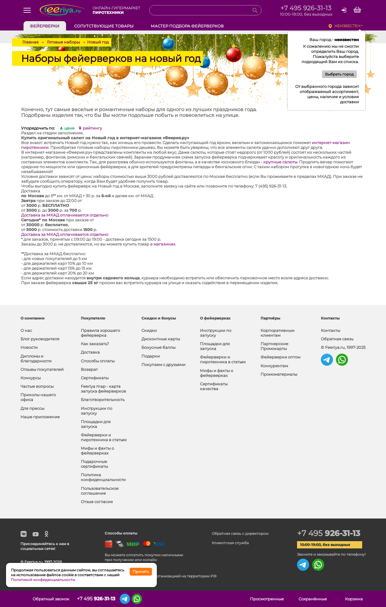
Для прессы (32, 408)
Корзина (354, 598)
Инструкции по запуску (96, 411)
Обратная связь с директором (240, 533)
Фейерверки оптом (280, 357)
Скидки (149, 330)
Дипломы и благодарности (36, 358)
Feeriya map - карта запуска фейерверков (103, 388)
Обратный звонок (51, 598)
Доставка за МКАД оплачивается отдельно (64, 215)
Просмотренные (267, 598)
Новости (29, 347)
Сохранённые (313, 598)
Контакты (330, 330)
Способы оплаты (98, 360)
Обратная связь (337, 338)
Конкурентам (274, 365)
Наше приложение (40, 416)
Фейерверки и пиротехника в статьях (104, 437)
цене (69, 128)
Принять (141, 571)
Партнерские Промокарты (274, 346)
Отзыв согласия (97, 501)
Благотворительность (103, 399)
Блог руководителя (40, 338)
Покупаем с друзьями (163, 364)
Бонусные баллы (158, 347)
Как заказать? (95, 343)
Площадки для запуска (96, 424)
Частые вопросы (37, 386)
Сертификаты (95, 377)
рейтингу (92, 128)
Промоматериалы (279, 374)
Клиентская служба (230, 543)
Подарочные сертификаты (94, 464)
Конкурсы (31, 377)
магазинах (164, 244)
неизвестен (347, 26)
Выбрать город (339, 74)
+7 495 (328, 533)
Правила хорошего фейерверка (100, 333)
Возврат (89, 369)
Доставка (90, 352)
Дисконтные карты (160, 338)
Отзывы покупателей (42, 369)
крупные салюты (280, 161)
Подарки (150, 356)
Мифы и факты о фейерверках (97, 450)
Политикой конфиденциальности (43, 579)
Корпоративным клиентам (277, 333)
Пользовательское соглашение (100, 491)
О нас (26, 330)
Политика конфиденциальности (103, 477)
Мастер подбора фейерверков (187, 26)
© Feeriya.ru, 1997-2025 (343, 347)
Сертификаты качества (214, 386)
